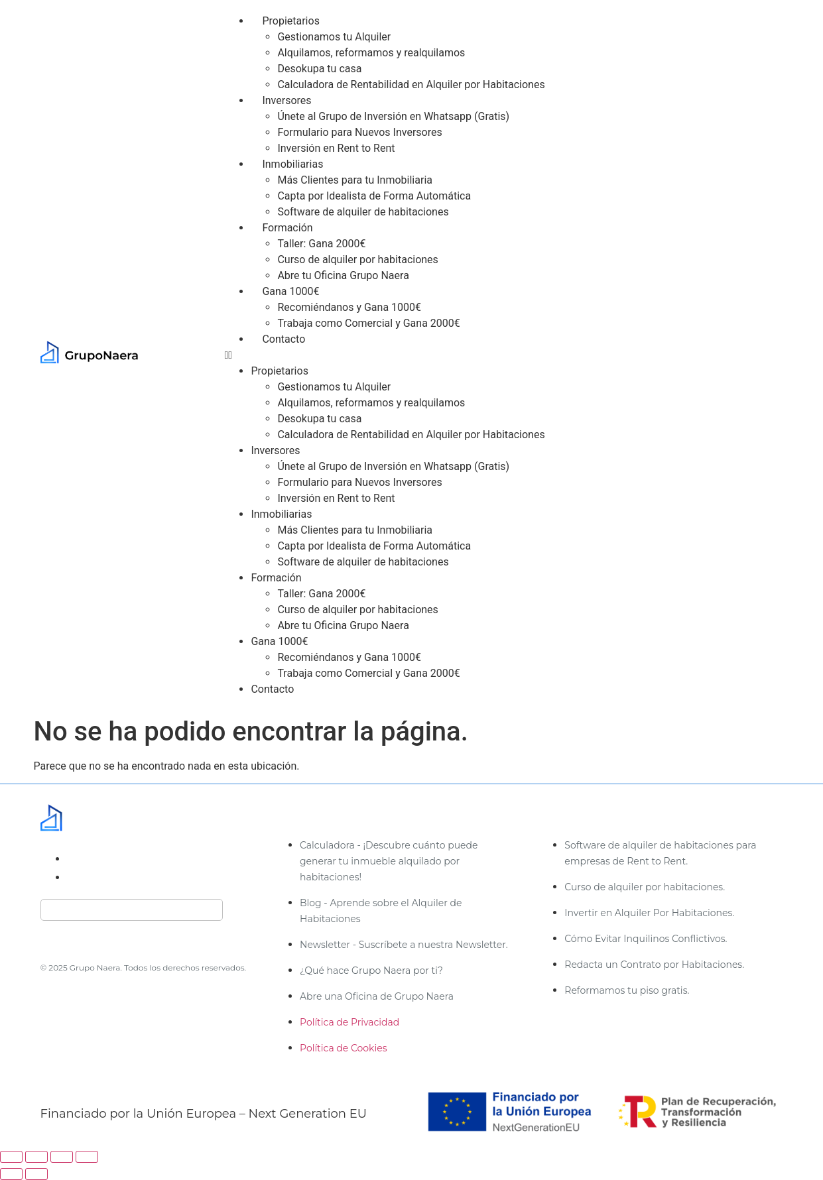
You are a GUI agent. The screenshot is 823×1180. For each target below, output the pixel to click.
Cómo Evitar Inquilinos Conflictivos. (645, 939)
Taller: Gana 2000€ (321, 243)
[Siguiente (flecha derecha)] (36, 1174)
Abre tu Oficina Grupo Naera (343, 275)
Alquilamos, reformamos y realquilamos (371, 52)
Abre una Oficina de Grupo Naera (377, 996)
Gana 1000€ (290, 291)
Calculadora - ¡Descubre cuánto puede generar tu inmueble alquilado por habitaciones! (388, 861)
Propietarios (290, 21)
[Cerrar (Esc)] (87, 1157)
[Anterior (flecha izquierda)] (11, 1174)
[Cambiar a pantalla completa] (36, 1157)
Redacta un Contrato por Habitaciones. (654, 965)
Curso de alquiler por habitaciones (357, 259)
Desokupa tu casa (319, 68)
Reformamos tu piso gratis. (626, 990)
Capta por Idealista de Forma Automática (374, 196)
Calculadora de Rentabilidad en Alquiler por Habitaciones (410, 84)
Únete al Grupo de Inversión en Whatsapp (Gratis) (393, 116)
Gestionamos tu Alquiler (334, 36)
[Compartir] (61, 1157)
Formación (287, 227)
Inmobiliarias (292, 164)
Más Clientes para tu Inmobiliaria (354, 180)
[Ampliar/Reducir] (11, 1157)
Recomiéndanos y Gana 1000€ (349, 307)
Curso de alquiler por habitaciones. (644, 887)
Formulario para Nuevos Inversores (359, 132)
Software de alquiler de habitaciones (362, 212)
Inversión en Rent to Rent (336, 148)
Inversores (286, 100)
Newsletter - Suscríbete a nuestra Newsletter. (404, 945)
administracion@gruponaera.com (152, 859)
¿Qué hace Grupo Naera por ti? (371, 970)
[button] (508, 355)
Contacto (283, 339)
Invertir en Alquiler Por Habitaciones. (649, 913)
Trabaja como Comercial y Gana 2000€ (368, 323)
